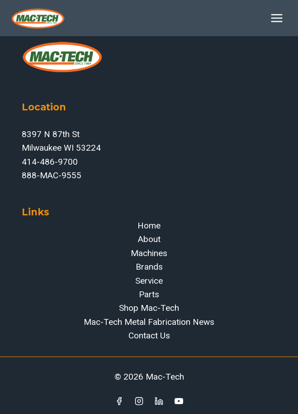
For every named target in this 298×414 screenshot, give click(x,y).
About (149, 239)
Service (149, 281)
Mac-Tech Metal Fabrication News (149, 322)
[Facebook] (119, 400)
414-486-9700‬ (50, 162)
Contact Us (149, 335)
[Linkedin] (158, 400)
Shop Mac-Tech (149, 308)
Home (149, 225)
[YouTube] (178, 400)
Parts (149, 294)
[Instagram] (139, 400)
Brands (149, 267)
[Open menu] (276, 18)
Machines (149, 253)
